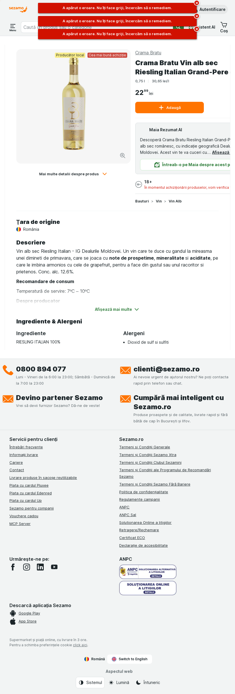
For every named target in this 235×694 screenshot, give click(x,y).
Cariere (16, 462)
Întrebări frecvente (26, 447)
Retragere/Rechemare (139, 530)
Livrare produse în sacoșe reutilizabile (43, 477)
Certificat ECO (132, 537)
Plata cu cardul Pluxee (29, 485)
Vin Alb (175, 201)
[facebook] (12, 567)
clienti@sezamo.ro (167, 369)
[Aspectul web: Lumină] (119, 682)
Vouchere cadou (23, 516)
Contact (16, 470)
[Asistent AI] (202, 27)
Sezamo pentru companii (31, 508)
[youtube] (54, 567)
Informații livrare (23, 454)
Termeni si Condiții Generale (144, 447)
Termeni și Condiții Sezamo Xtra (147, 454)
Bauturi (142, 201)
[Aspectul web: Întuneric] (148, 682)
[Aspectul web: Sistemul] (90, 682)
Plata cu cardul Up (25, 500)
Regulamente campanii (139, 499)
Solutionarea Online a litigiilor (145, 522)
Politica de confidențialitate (143, 492)
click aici (80, 645)
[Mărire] (122, 155)
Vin (159, 201)
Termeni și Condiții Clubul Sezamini (150, 462)
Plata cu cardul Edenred (30, 493)
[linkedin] (40, 567)
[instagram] (26, 567)
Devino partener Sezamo (59, 397)
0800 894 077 (41, 369)
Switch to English (130, 659)
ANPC (124, 507)
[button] (208, 9)
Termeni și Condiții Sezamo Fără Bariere (154, 484)
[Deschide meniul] (13, 27)
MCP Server (20, 523)
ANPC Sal (127, 514)
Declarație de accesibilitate (143, 545)
